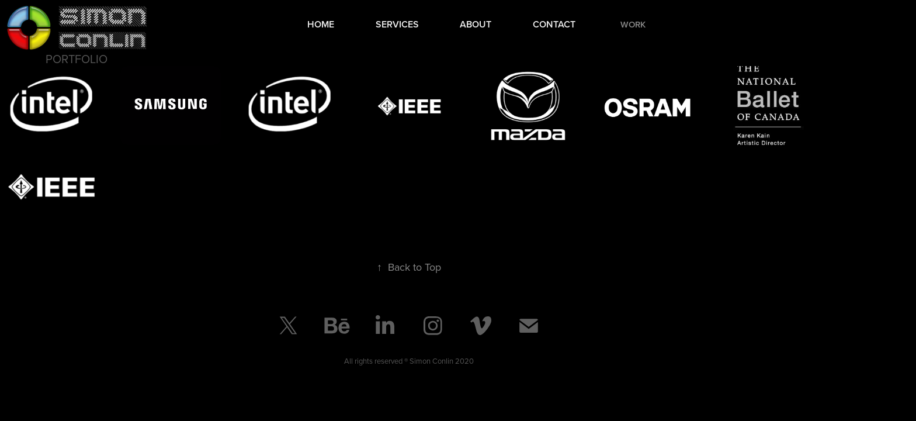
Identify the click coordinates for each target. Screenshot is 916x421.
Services (397, 24)
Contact (554, 24)
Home (320, 24)
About (475, 24)
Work (633, 24)
